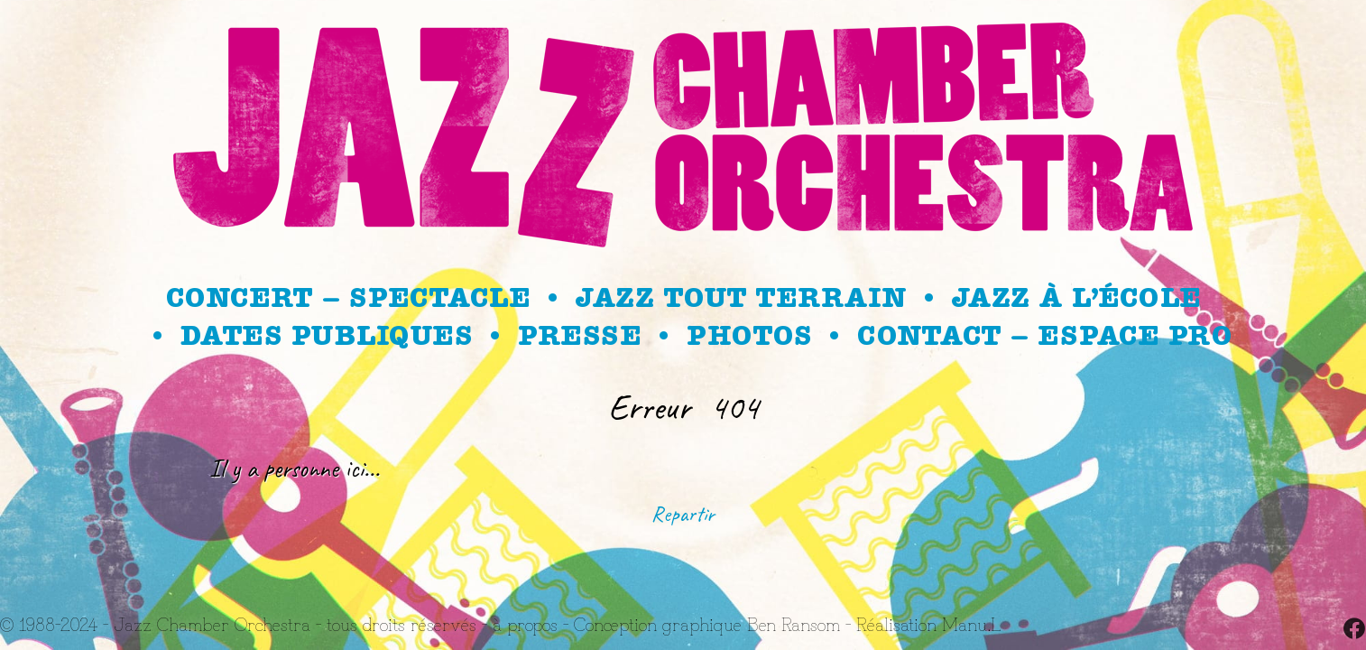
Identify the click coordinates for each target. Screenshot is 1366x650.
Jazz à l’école (1076, 298)
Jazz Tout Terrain (741, 298)
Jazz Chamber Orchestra (212, 623)
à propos (525, 623)
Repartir (683, 513)
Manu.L (971, 623)
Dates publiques (326, 336)
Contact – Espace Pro (1044, 336)
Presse (579, 336)
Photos (749, 336)
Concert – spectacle (348, 298)
